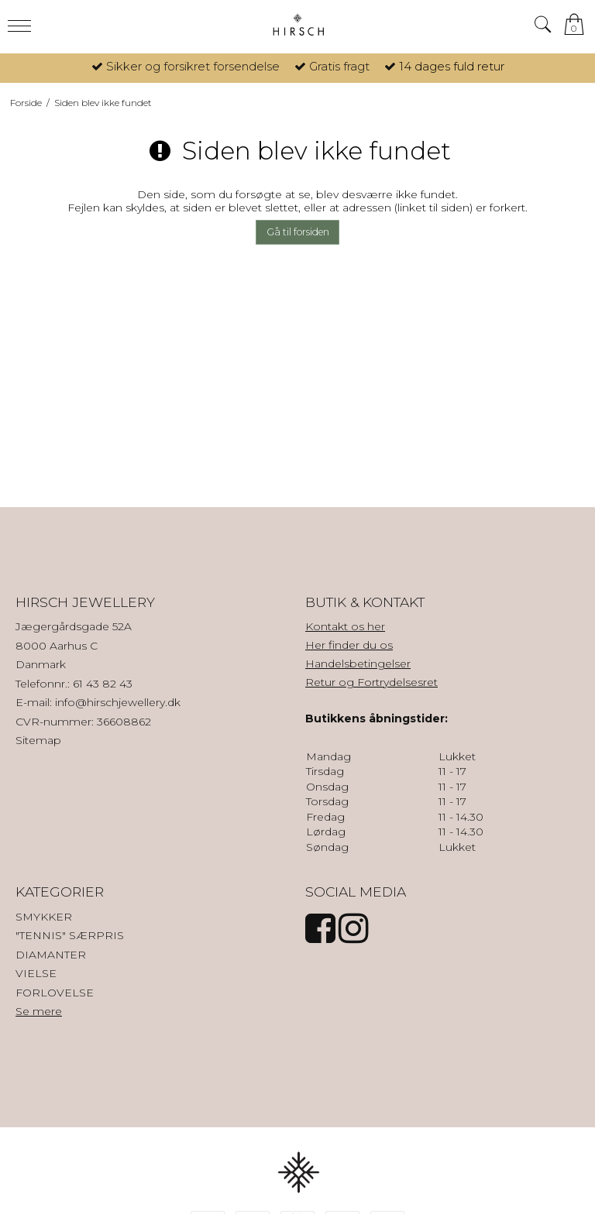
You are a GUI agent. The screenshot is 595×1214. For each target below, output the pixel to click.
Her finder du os (349, 645)
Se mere (38, 1011)
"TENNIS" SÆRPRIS (69, 935)
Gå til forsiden (298, 232)
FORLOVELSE (54, 993)
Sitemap (38, 740)
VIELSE (36, 973)
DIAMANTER (50, 955)
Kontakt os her (345, 626)
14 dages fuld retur (451, 66)
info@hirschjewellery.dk (118, 702)
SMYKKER (43, 917)
